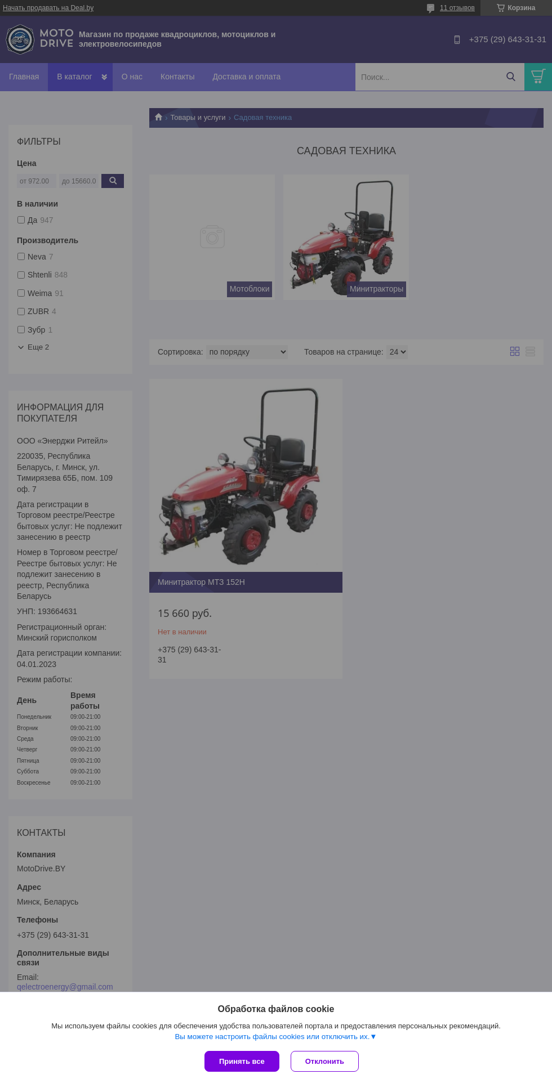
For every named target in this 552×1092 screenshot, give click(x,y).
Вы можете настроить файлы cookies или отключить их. (272, 1036)
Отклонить (324, 1061)
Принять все (242, 1061)
